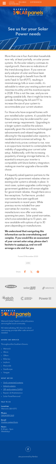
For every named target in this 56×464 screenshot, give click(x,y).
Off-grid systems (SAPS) (13, 389)
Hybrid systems (9, 386)
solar (28, 263)
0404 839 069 (7, 416)
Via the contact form (9, 422)
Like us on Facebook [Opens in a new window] (28, 449)
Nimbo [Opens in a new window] (35, 457)
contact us (22, 245)
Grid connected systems (13, 383)
